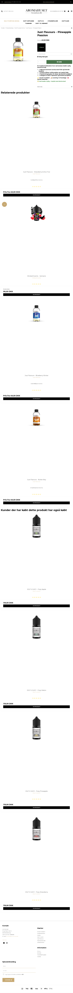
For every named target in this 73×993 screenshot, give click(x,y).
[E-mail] (19, 970)
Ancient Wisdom (41, 931)
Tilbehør (28, 23)
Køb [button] (59, 62)
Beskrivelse (39, 86)
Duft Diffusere (28, 21)
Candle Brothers (41, 933)
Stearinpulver (53, 21)
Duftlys (41, 21)
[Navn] (19, 966)
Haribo (39, 935)
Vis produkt (36, 195)
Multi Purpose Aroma (11, 21)
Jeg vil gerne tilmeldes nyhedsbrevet (18, 974)
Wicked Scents (40, 942)
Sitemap (4, 940)
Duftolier (65, 21)
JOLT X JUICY (40, 937)
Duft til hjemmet (42, 23)
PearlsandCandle (41, 940)
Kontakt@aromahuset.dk (12, 936)
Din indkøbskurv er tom (58, 11)
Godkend (8, 980)
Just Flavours (40, 938)
